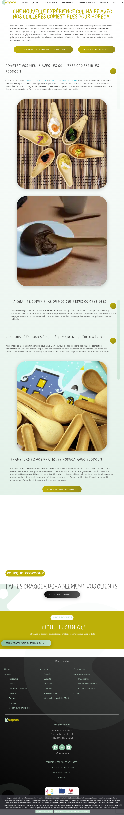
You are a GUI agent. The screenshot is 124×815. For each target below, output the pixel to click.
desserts (42, 80)
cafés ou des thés (69, 80)
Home (7, 669)
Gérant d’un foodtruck (18, 688)
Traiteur (12, 693)
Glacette (47, 674)
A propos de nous (82, 674)
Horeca (12, 703)
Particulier (13, 679)
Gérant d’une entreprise (19, 708)
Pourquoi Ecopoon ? (87, 684)
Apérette (47, 688)
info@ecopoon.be (62, 725)
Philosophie (83, 679)
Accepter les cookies (44, 811)
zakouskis (29, 80)
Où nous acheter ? (86, 688)
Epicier (12, 698)
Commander (79, 669)
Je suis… (7, 674)
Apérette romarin (51, 693)
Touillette (48, 684)
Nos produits (44, 669)
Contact (77, 693)
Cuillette (47, 679)
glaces (54, 80)
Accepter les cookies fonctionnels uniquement (72, 811)
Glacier (12, 684)
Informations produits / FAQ (56, 698)
